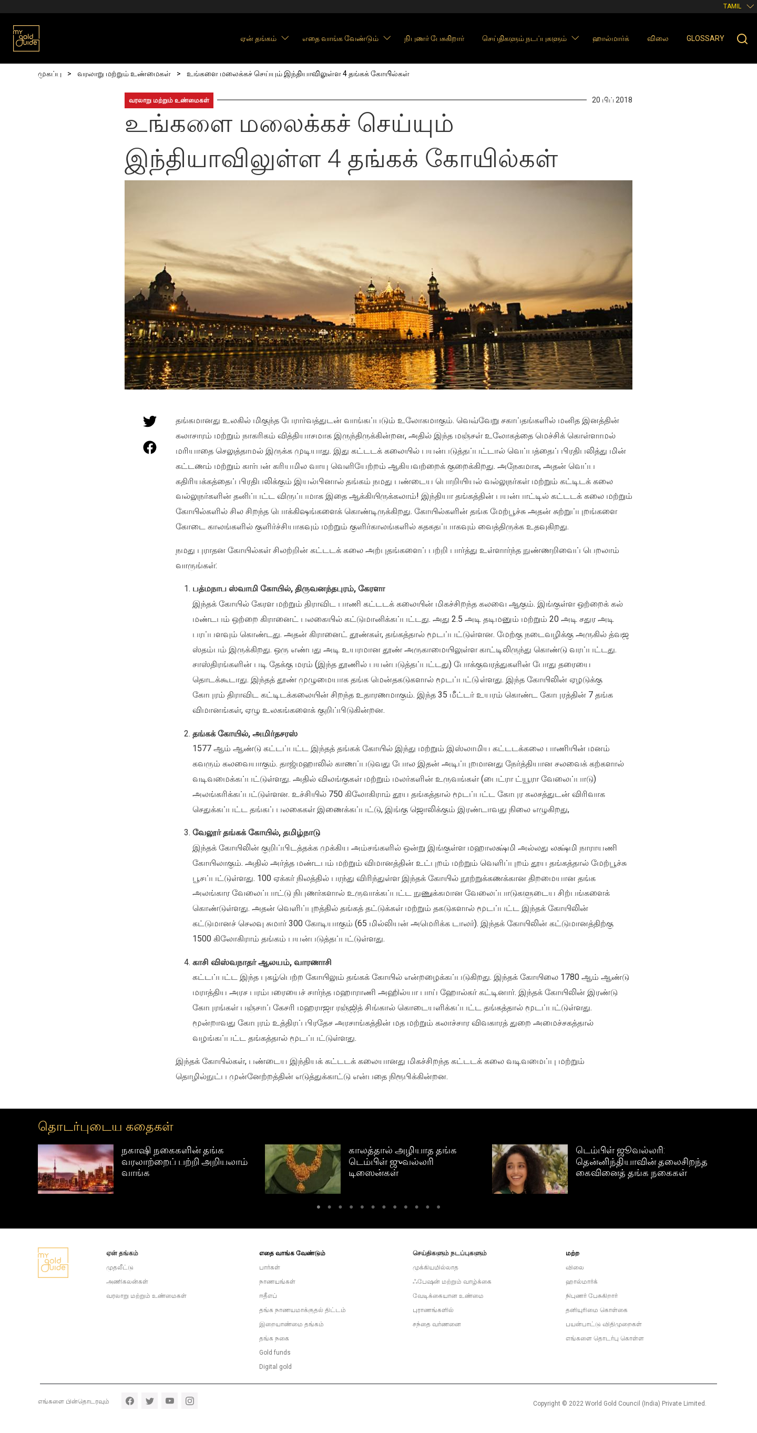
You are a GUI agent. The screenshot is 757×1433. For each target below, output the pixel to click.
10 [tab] (416, 1209)
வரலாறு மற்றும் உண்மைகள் (169, 100)
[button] (285, 37)
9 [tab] (406, 1209)
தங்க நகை (274, 1338)
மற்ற (572, 1253)
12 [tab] (438, 1209)
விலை (658, 38)
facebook (129, 1401)
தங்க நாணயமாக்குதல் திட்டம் (302, 1310)
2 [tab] (329, 1209)
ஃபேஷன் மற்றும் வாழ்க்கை (452, 1281)
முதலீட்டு (120, 1267)
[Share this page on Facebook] (150, 447)
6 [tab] (372, 1209)
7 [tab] (384, 1209)
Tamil (732, 6)
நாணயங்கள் (277, 1281)
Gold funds (275, 1352)
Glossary (705, 38)
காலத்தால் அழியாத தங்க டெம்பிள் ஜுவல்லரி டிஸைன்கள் (403, 1161)
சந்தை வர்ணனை (437, 1324)
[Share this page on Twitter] (150, 421)
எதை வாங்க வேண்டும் (340, 38)
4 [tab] (351, 1209)
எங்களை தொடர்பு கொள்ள (605, 1338)
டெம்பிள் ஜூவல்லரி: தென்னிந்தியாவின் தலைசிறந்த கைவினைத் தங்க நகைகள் (642, 1161)
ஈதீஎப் (268, 1295)
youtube (169, 1401)
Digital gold (275, 1366)
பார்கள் (269, 1267)
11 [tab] (427, 1209)
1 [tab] (318, 1209)
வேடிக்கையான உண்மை (448, 1295)
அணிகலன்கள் (127, 1281)
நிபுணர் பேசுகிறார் (434, 38)
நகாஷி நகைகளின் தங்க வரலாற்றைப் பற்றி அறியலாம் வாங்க (184, 1161)
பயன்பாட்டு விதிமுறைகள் (604, 1324)
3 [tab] (340, 1209)
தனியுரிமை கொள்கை (597, 1310)
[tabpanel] (151, 1169)
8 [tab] (395, 1209)
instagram (189, 1401)
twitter (149, 1401)
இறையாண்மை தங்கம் (291, 1324)
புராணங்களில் (433, 1310)
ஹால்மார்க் (610, 38)
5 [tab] (361, 1209)
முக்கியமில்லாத (435, 1267)
